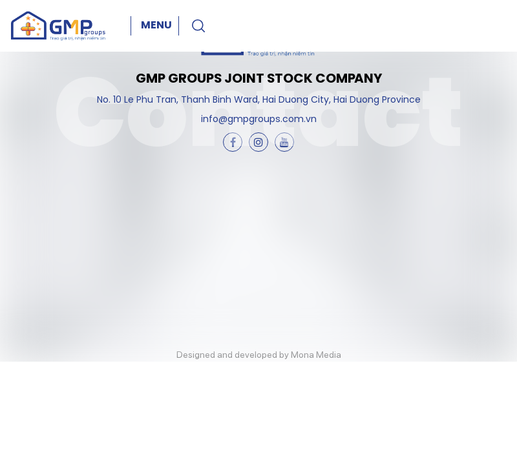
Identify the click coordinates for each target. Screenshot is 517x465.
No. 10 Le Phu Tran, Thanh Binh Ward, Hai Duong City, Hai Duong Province (259, 100)
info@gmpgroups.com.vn (259, 120)
